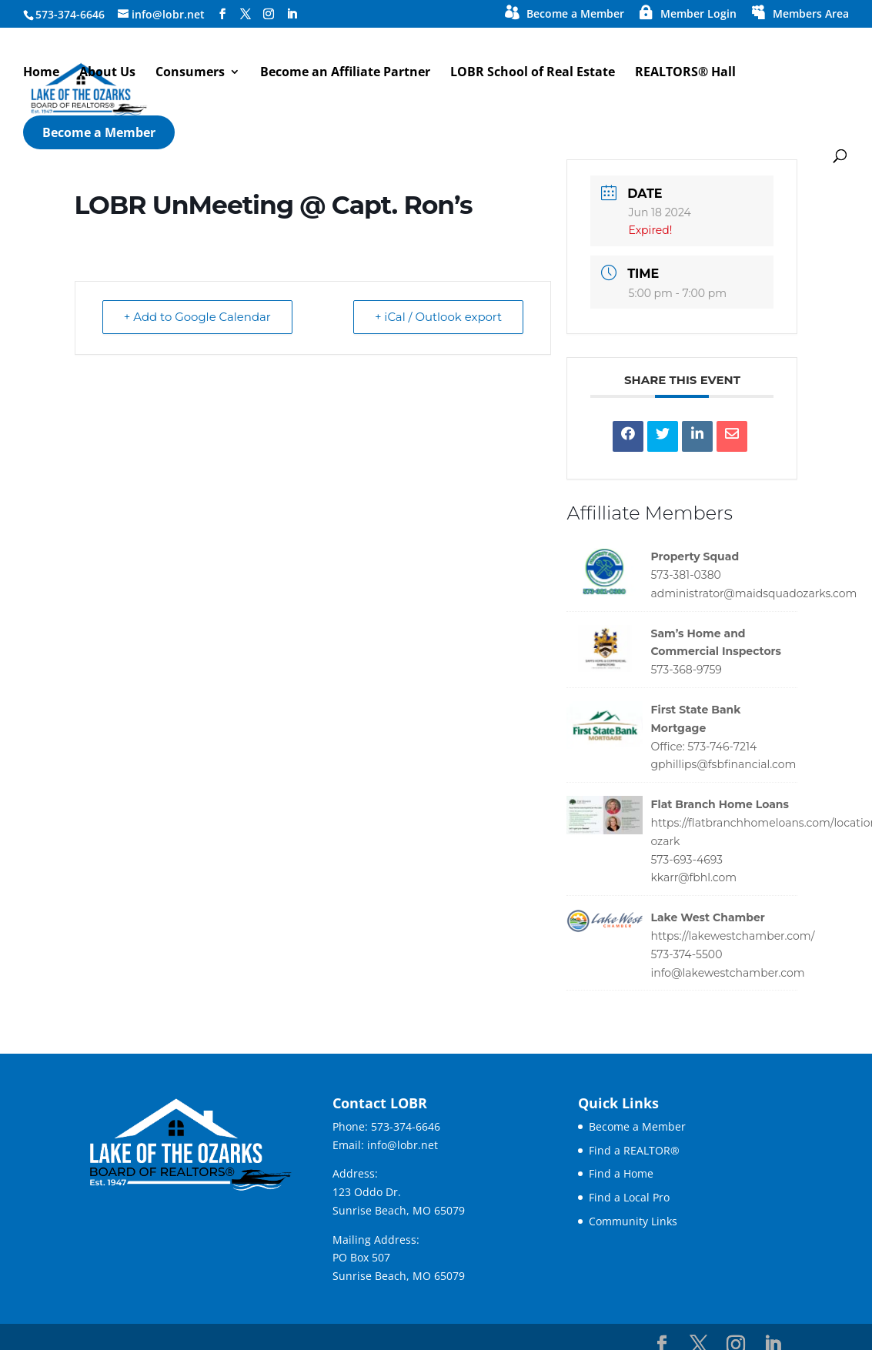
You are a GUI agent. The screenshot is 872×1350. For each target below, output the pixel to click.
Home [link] (41, 73)
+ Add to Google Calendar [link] (198, 317)
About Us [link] (107, 73)
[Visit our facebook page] (222, 14)
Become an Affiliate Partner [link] (345, 73)
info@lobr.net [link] (402, 1145)
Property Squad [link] (694, 556)
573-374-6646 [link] (405, 1126)
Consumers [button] (190, 73)
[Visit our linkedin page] (291, 14)
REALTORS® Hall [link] (685, 73)
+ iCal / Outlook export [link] (437, 317)
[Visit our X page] (245, 14)
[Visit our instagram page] (268, 14)
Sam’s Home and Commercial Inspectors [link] (715, 643)
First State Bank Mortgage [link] (695, 719)
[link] (628, 436)
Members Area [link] (811, 14)
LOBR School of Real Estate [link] (532, 73)
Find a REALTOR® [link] (634, 1150)
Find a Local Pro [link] (629, 1197)
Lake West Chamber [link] (707, 917)
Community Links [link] (633, 1221)
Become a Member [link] (575, 14)
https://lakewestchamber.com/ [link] (732, 936)
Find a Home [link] (621, 1173)
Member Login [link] (698, 14)
